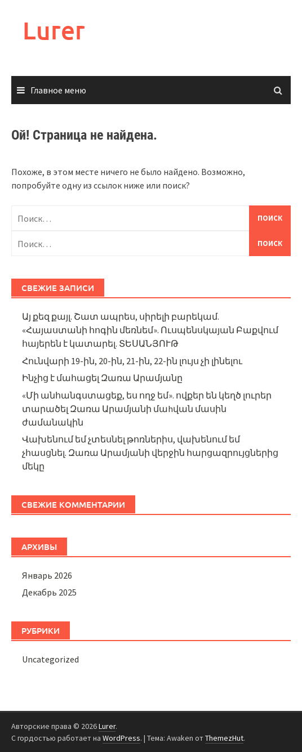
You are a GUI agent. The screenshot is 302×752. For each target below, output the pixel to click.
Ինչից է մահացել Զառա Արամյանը (102, 377)
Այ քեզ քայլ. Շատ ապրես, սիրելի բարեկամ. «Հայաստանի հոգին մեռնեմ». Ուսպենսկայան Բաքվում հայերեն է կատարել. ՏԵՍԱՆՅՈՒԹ (150, 330)
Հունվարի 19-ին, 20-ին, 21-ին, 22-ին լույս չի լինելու (132, 360)
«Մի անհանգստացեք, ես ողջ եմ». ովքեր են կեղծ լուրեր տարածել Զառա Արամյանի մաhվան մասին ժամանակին (147, 409)
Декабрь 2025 (49, 592)
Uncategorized (50, 659)
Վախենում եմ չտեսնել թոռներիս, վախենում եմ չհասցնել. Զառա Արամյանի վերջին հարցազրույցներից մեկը (150, 452)
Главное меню (58, 90)
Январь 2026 (47, 575)
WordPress (121, 738)
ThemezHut (224, 738)
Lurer (54, 30)
